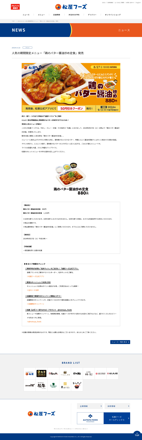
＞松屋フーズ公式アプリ (35, 276)
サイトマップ (58, 429)
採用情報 (110, 2)
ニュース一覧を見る (119, 342)
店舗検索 (56, 14)
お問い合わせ (130, 2)
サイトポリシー (68, 429)
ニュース (26, 14)
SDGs (104, 2)
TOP (13, 21)
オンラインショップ (113, 14)
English (138, 2)
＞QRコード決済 (33, 290)
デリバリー (92, 14)
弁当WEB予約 (74, 14)
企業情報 (84, 406)
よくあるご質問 (119, 2)
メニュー (41, 14)
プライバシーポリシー (81, 429)
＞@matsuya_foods (34, 321)
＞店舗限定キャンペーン (35, 304)
